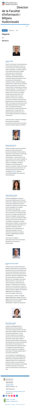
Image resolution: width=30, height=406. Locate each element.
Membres (5, 30)
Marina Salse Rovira (11, 145)
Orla (17, 30)
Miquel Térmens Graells (12, 263)
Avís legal (13, 404)
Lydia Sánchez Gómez (11, 195)
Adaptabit (13, 171)
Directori (22, 7)
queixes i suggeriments (12, 401)
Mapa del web (7, 404)
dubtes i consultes (10, 399)
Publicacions (11, 30)
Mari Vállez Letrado (11, 323)
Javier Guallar (9, 61)
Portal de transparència (20, 404)
